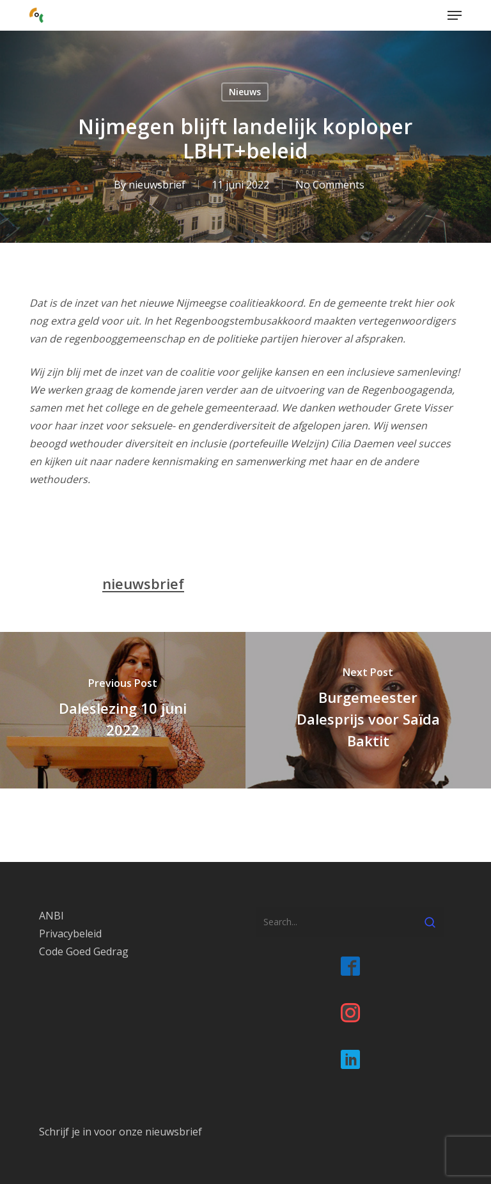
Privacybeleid (70, 933)
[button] (455, 15)
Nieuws (245, 92)
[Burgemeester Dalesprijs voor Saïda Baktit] (368, 710)
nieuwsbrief (157, 185)
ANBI (51, 916)
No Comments (329, 185)
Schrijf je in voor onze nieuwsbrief (120, 1132)
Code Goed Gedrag (84, 951)
